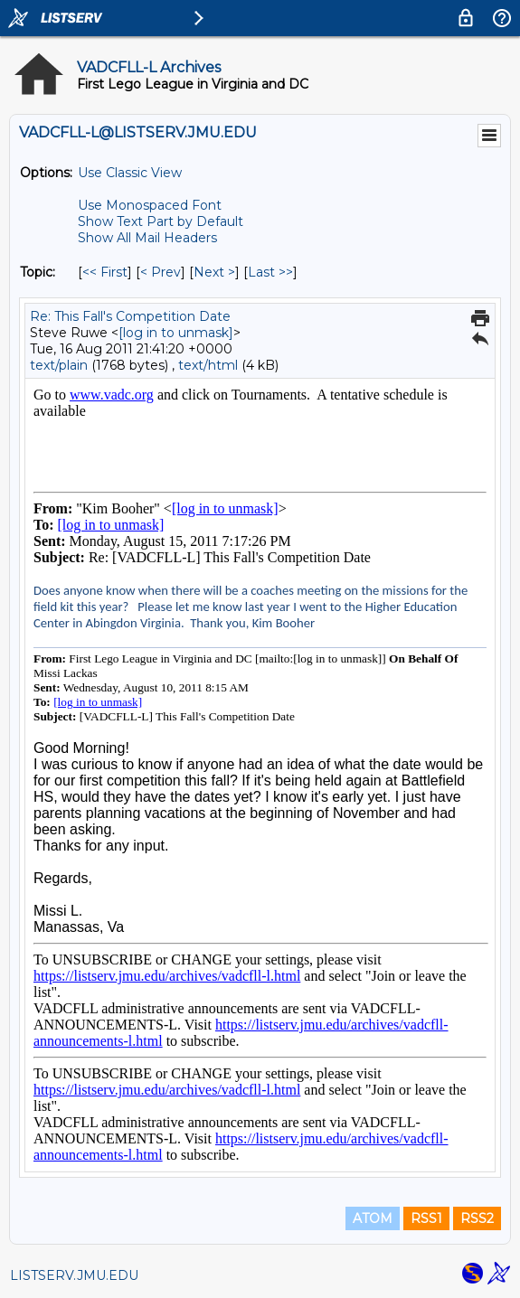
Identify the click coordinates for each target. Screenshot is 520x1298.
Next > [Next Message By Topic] (214, 272)
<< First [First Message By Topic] (105, 272)
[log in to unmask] (175, 332)
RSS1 (426, 1218)
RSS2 (477, 1218)
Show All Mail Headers (147, 238)
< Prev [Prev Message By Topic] (160, 272)
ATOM (372, 1218)
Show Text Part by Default (160, 221)
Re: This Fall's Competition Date (130, 316)
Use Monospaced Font (150, 205)
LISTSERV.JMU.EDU (74, 1275)
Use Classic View (130, 173)
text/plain (59, 365)
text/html (208, 365)
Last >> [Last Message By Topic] (270, 272)
